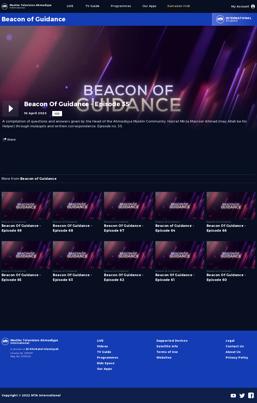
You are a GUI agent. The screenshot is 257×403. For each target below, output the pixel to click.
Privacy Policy (237, 357)
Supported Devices (172, 340)
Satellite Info (167, 346)
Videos (102, 346)
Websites (164, 357)
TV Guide (104, 352)
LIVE (100, 340)
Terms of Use (167, 352)
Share (9, 140)
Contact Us (235, 346)
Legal (230, 340)
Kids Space (106, 363)
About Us (233, 352)
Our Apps (104, 369)
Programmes (107, 357)
